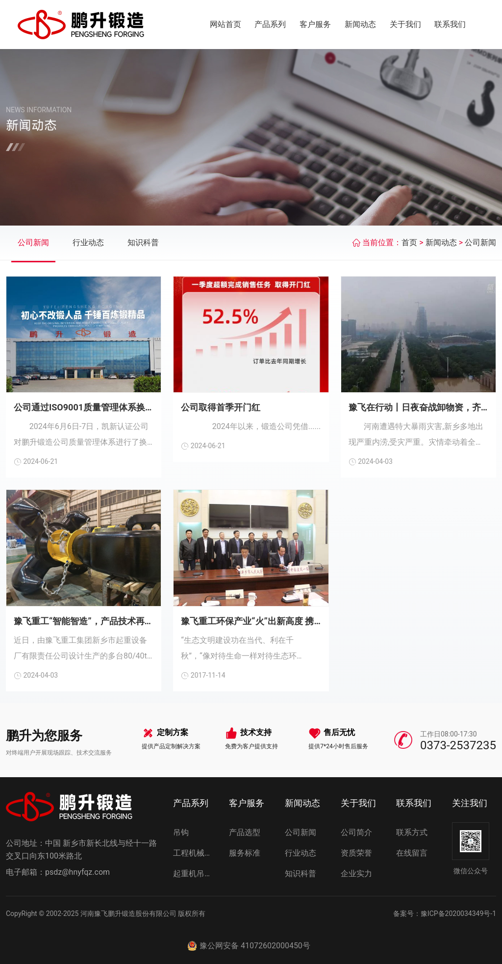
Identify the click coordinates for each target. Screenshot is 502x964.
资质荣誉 (356, 853)
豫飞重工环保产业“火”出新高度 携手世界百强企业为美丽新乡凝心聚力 (251, 621)
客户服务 (315, 24)
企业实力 (356, 873)
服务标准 (244, 853)
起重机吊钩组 (195, 873)
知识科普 (143, 242)
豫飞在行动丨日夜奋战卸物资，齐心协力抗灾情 (418, 407)
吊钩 (181, 832)
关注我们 (469, 803)
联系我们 (450, 24)
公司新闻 (33, 242)
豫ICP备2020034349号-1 (458, 913)
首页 (409, 242)
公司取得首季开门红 (220, 407)
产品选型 (244, 832)
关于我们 (405, 24)
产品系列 (270, 24)
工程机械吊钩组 (195, 853)
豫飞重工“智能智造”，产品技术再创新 (83, 621)
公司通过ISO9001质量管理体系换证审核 (83, 407)
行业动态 (88, 242)
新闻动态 (360, 24)
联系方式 (411, 832)
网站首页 (225, 24)
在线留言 (411, 853)
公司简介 (356, 832)
